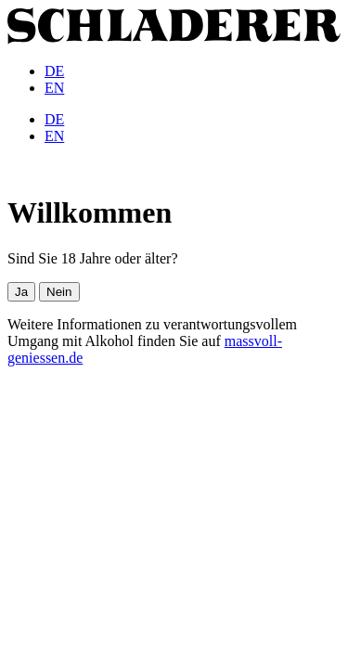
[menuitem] (54, 71)
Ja (21, 292)
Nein (58, 292)
